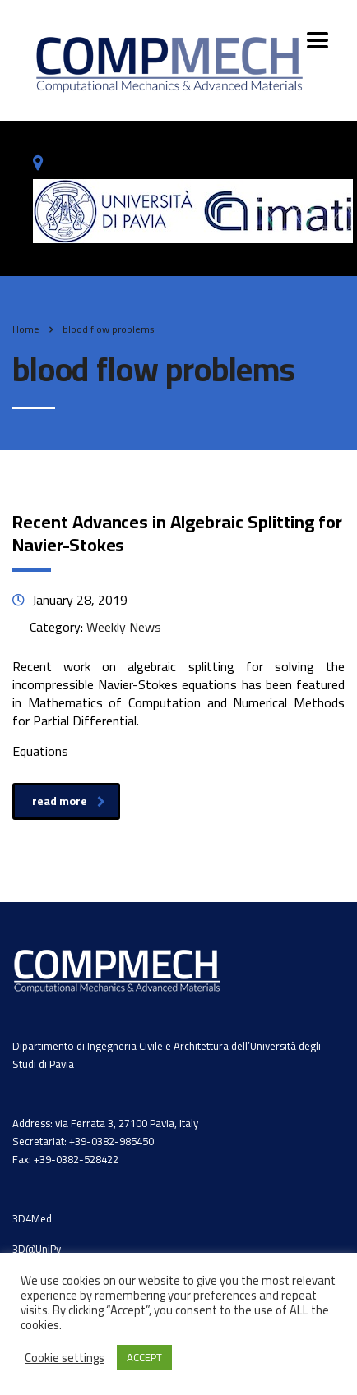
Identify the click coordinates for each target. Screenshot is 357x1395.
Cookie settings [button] (64, 1358)
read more (68, 801)
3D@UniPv (36, 1249)
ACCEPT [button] (144, 1357)
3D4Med (32, 1218)
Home (25, 329)
